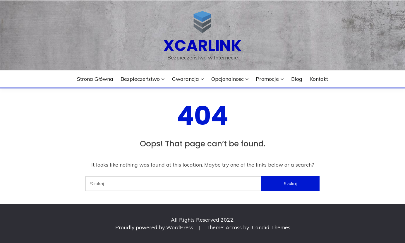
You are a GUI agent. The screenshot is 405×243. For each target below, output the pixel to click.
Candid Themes (271, 227)
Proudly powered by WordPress (155, 227)
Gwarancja (185, 79)
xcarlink (202, 45)
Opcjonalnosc (227, 79)
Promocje (267, 79)
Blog (296, 79)
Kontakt (319, 79)
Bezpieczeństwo (140, 79)
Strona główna (95, 79)
